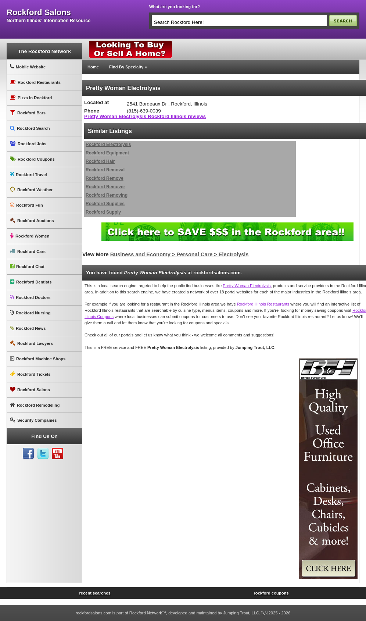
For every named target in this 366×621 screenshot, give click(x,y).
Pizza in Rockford (31, 97)
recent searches (94, 593)
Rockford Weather (31, 189)
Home (93, 67)
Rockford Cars (28, 251)
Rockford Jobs (28, 143)
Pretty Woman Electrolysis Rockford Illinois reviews (145, 116)
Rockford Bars (28, 112)
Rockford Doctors (30, 297)
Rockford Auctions (32, 220)
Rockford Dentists (30, 282)
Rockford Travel (28, 174)
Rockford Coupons (32, 159)
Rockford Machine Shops (37, 358)
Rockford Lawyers (31, 343)
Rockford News (28, 328)
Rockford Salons (30, 389)
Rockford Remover (105, 186)
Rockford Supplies (105, 203)
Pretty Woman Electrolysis (246, 285)
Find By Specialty (126, 67)
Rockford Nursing (30, 312)
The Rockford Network (44, 51)
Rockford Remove (104, 178)
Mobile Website (28, 66)
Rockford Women (29, 236)
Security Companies (33, 420)
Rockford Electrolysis (108, 144)
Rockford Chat (27, 266)
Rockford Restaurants (35, 82)
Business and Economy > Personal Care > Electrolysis (179, 254)
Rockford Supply (103, 212)
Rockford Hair (100, 161)
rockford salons (39, 12)
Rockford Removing (107, 195)
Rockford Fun (26, 205)
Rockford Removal (105, 169)
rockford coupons (271, 593)
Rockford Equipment (107, 153)
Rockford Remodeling (35, 405)
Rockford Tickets (30, 374)
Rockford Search (30, 128)
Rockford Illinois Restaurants (263, 304)
